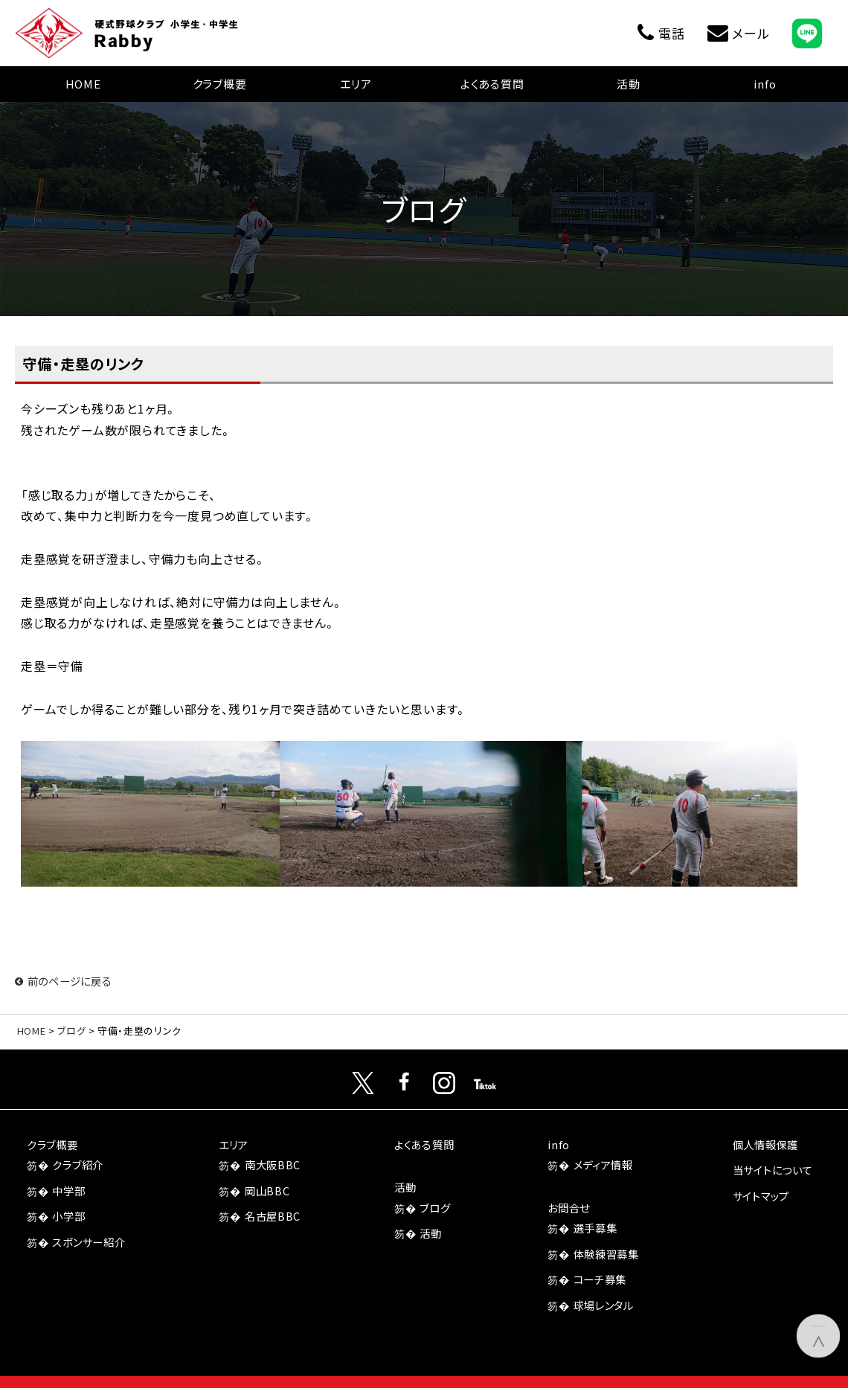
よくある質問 (492, 83)
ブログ (71, 1031)
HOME (83, 83)
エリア (355, 83)
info (765, 83)
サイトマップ (761, 1196)
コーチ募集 (600, 1279)
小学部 (68, 1216)
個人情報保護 (765, 1144)
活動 (628, 83)
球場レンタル (604, 1305)
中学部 (68, 1190)
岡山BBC (267, 1190)
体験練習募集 (606, 1254)
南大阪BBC (273, 1164)
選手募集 (595, 1228)
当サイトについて (773, 1169)
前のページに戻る (63, 981)
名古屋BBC (273, 1216)
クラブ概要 (220, 83)
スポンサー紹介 (88, 1242)
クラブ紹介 (77, 1164)
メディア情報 (603, 1164)
